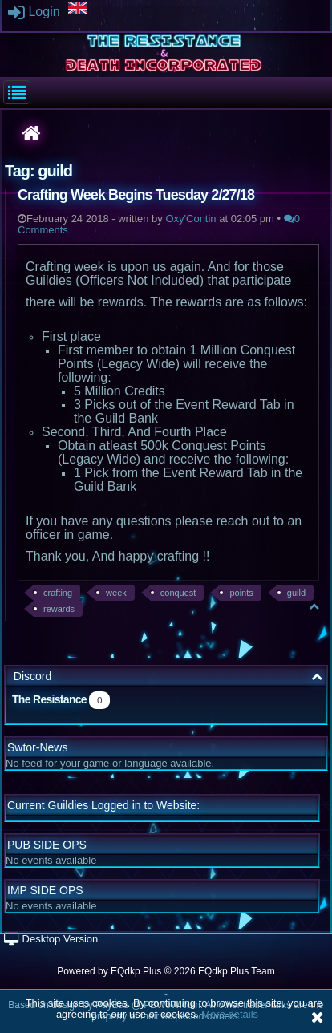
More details (229, 1014)
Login (34, 11)
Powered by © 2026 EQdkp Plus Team (165, 971)
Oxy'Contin (190, 219)
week (116, 593)
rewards (59, 609)
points (241, 593)
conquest (178, 593)
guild (296, 593)
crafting (57, 593)
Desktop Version (51, 939)
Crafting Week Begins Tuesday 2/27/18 (136, 195)
